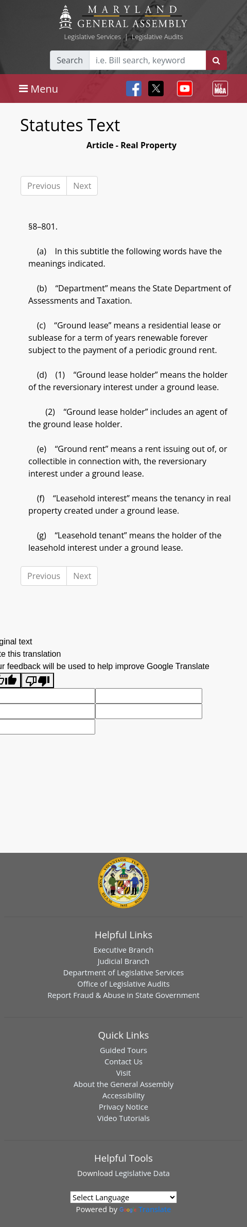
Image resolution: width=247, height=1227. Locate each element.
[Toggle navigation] (38, 88)
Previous (43, 185)
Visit (123, 1072)
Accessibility (123, 1095)
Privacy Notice (123, 1106)
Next (82, 185)
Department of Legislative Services (123, 972)
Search (70, 60)
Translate (145, 1209)
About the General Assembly (123, 1084)
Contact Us (123, 1061)
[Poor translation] (37, 681)
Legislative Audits (157, 36)
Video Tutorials (123, 1118)
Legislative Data (142, 1173)
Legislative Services (92, 36)
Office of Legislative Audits (123, 983)
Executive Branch (124, 949)
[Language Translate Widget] (123, 1197)
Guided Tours (123, 1050)
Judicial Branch (124, 961)
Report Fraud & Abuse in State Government (123, 995)
